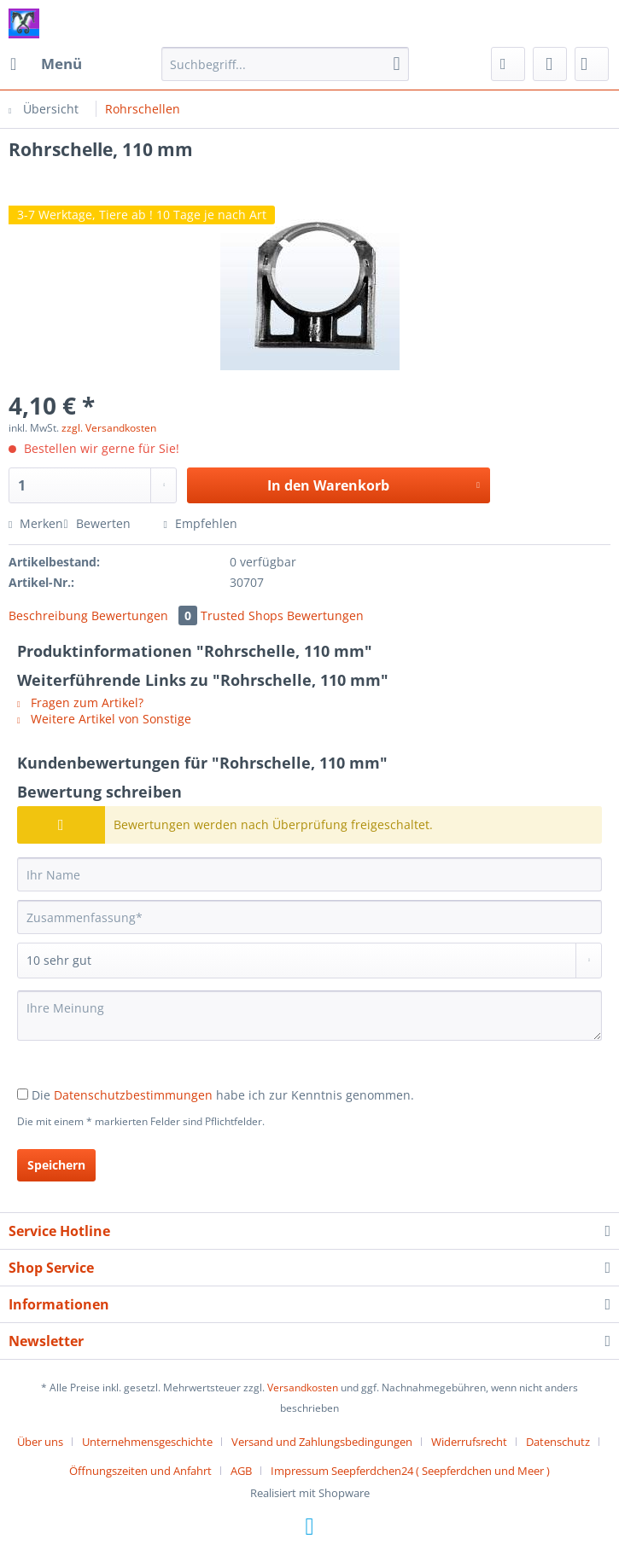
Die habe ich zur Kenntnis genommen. (223, 1095)
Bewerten (98, 523)
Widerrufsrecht (469, 1441)
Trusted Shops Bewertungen (282, 615)
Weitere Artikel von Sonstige (104, 719)
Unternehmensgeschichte (147, 1441)
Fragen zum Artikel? (80, 702)
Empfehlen (200, 523)
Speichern (56, 1165)
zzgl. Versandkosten (108, 428)
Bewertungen (146, 615)
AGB (241, 1470)
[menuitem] (45, 64)
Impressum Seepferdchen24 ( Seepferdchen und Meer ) (410, 1470)
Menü (46, 61)
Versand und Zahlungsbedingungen (321, 1441)
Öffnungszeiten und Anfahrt (140, 1470)
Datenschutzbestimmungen (133, 1095)
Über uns (40, 1441)
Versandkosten (302, 1387)
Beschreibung (48, 615)
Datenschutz (558, 1441)
